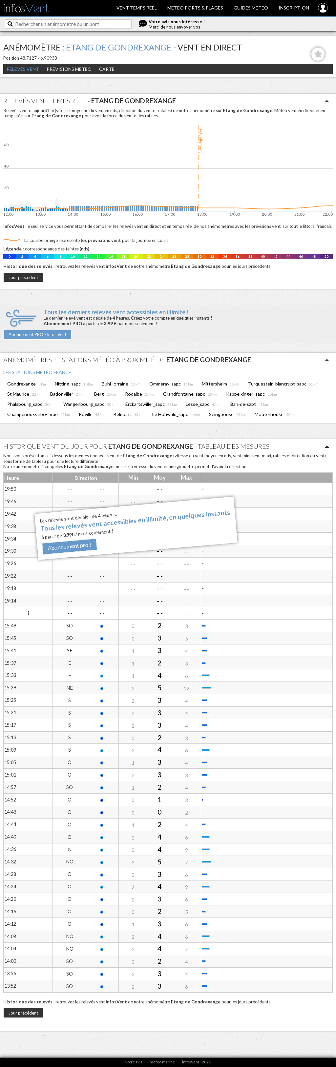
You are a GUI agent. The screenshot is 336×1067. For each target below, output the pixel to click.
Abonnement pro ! (70, 546)
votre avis (133, 1061)
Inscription (294, 7)
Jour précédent (23, 277)
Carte (107, 69)
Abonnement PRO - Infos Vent (37, 334)
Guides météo (251, 7)
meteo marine (162, 1061)
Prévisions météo (69, 69)
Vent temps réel (136, 7)
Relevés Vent (23, 69)
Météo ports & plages (195, 7)
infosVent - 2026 (196, 1061)
